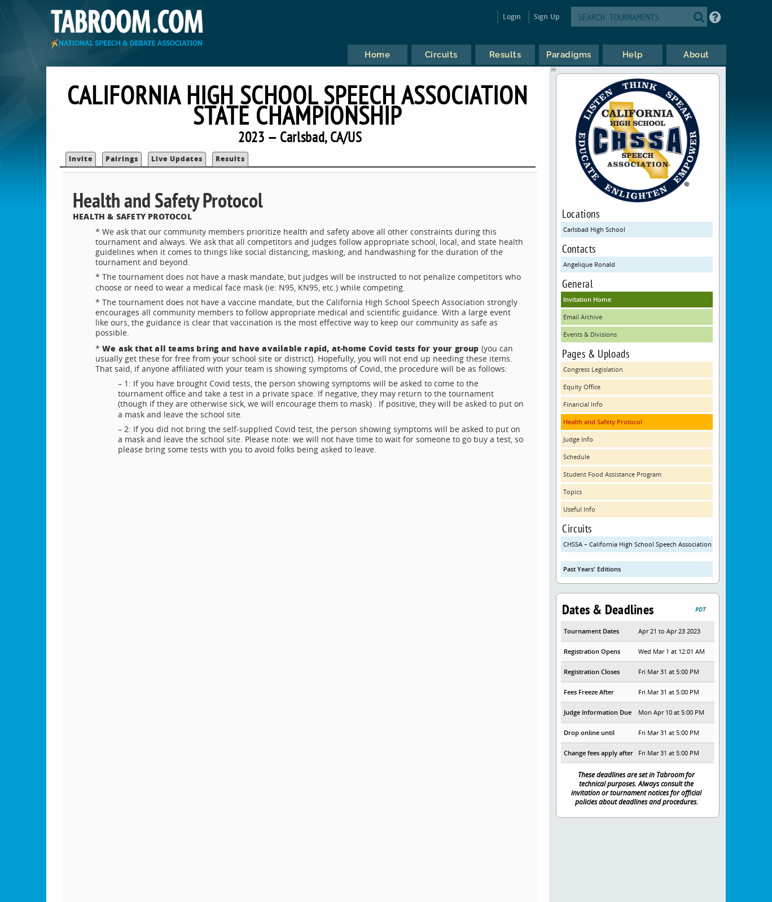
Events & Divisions (590, 334)
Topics (572, 491)
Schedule (576, 456)
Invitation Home (587, 299)
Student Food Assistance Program (612, 474)
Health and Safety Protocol (602, 421)
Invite (81, 159)
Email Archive (582, 317)
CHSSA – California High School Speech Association (637, 544)
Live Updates (177, 159)
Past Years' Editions (592, 569)
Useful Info (579, 509)
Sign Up (546, 16)
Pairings (122, 159)
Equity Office (581, 386)
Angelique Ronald (589, 264)
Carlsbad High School (594, 229)
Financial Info (583, 404)
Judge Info (578, 439)
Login (512, 16)
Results (230, 159)
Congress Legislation (593, 369)
